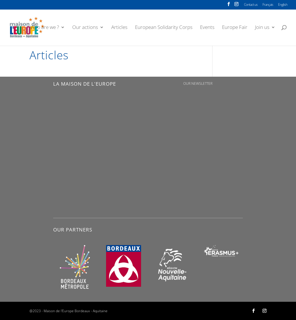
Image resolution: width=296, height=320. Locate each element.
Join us (262, 27)
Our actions (85, 27)
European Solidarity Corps (164, 27)
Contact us (251, 5)
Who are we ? (44, 27)
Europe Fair (234, 27)
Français (267, 5)
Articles (119, 27)
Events (207, 27)
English (282, 5)
